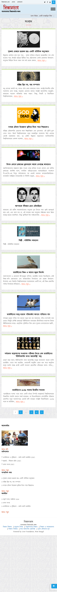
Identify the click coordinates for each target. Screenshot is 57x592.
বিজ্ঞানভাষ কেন (6, 2)
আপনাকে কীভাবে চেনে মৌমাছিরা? (28, 206)
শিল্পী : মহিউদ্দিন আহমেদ (28, 240)
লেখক (13, 2)
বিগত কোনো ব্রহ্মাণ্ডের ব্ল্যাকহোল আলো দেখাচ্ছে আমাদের (28, 164)
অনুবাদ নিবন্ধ (18, 527)
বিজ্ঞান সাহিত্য (13, 529)
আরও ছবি (5, 449)
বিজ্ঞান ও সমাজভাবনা (47, 527)
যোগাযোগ (19, 2)
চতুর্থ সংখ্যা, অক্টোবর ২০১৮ (10, 499)
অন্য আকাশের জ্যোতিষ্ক (27, 529)
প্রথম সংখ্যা (6, 503)
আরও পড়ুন (5, 470)
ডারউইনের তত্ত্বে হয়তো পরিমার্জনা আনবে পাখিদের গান (28, 314)
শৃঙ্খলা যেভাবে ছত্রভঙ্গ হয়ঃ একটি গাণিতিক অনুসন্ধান (28, 51)
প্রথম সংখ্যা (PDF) (8, 464)
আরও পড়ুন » (42, 60)
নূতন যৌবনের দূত (44, 529)
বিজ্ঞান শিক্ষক (7, 527)
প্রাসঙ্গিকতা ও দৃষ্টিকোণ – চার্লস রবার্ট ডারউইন (16, 506)
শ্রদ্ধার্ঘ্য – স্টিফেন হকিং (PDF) (12, 461)
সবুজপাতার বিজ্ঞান (32, 527)
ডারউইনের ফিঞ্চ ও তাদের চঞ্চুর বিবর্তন (28, 272)
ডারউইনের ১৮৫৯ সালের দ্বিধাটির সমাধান (28, 390)
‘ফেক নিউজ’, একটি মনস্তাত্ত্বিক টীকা (42, 16)
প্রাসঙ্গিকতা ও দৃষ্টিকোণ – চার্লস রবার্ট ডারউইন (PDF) (19, 457)
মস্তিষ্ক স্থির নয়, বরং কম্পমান (28, 84)
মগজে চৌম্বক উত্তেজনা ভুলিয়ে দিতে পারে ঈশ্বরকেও (28, 127)
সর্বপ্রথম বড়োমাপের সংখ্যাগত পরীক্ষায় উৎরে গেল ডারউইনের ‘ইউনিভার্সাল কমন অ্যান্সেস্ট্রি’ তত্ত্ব (28, 355)
